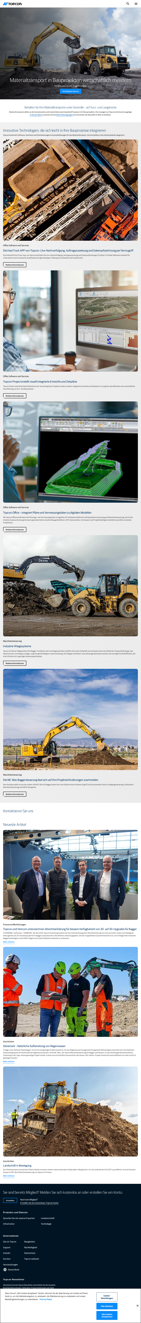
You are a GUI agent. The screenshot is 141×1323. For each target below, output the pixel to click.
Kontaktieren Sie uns (70, 91)
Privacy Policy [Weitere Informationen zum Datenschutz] (46, 1299)
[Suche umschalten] (128, 4)
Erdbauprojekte (36, 114)
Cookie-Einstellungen (107, 1296)
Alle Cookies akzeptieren (107, 1315)
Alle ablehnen (107, 1306)
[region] (70, 1305)
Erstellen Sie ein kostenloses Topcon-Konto (39, 1202)
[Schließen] (137, 1305)
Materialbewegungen (64, 114)
